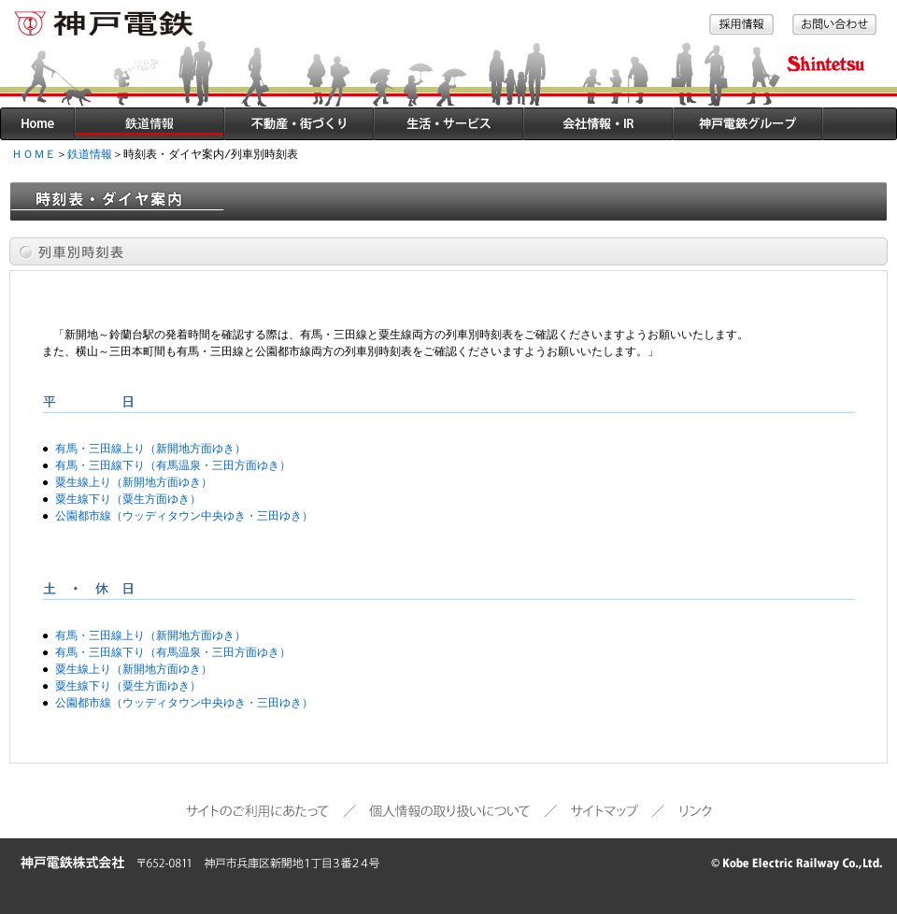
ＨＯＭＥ (33, 155)
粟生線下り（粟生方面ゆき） (128, 499)
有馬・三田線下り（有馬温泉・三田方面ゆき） (173, 466)
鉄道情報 (89, 155)
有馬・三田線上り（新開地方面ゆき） (150, 449)
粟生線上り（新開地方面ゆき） (133, 483)
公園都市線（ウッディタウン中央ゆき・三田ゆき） (184, 516)
